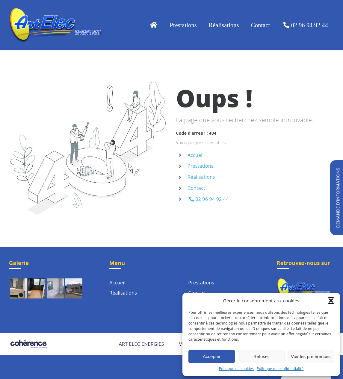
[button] (331, 301)
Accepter (211, 356)
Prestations (201, 166)
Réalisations (201, 177)
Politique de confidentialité (280, 368)
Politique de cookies (236, 368)
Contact (196, 188)
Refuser (261, 356)
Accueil (196, 155)
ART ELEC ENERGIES (141, 344)
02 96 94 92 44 (209, 199)
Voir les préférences (311, 356)
